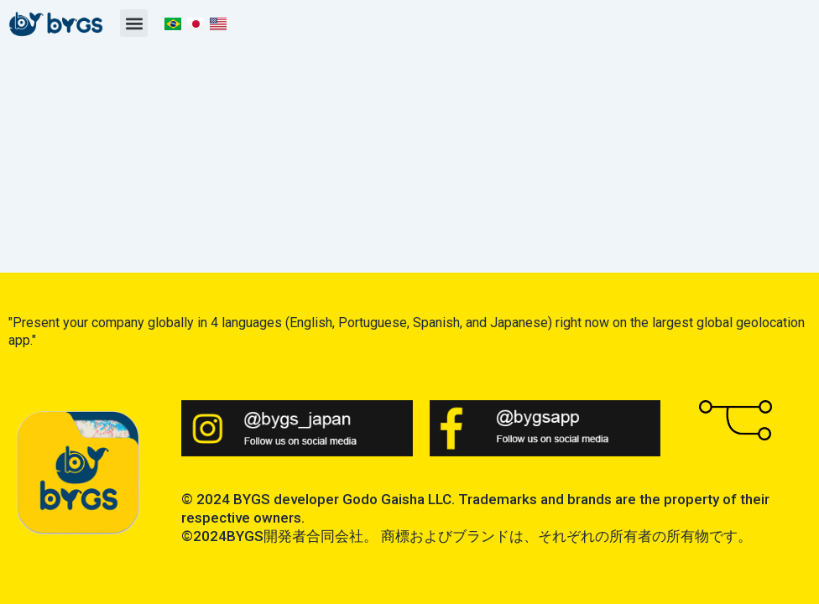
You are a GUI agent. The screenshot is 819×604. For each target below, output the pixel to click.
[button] (134, 23)
